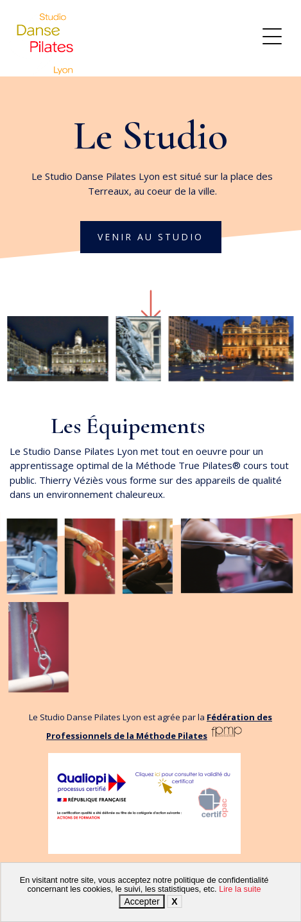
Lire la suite (240, 889)
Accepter (141, 901)
